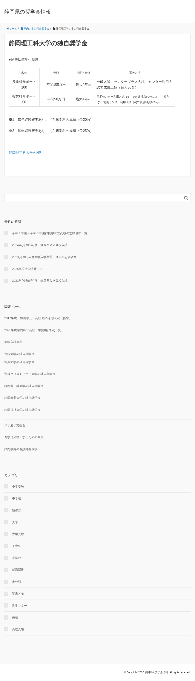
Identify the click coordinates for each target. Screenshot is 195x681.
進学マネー (19, 605)
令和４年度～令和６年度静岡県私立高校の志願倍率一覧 (49, 233)
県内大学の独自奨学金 (19, 354)
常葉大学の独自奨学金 (19, 362)
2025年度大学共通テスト (29, 269)
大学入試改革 (13, 342)
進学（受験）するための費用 (23, 437)
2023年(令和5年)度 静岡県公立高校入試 (40, 280)
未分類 (16, 581)
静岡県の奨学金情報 (27, 12)
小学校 (16, 558)
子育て (16, 546)
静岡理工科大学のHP (25, 153)
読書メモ (18, 593)
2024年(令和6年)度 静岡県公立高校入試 (40, 245)
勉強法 (16, 510)
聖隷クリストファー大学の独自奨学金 (29, 374)
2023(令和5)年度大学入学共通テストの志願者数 (44, 257)
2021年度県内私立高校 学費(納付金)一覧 (32, 330)
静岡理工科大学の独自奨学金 (23, 386)
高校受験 (18, 629)
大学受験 (18, 534)
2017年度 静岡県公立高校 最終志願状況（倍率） (38, 318)
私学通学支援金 (14, 425)
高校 (15, 617)
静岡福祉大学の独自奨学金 (22, 410)
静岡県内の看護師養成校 (20, 449)
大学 (15, 522)
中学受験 (18, 486)
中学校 (16, 498)
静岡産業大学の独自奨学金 (22, 397)
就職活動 (18, 569)
